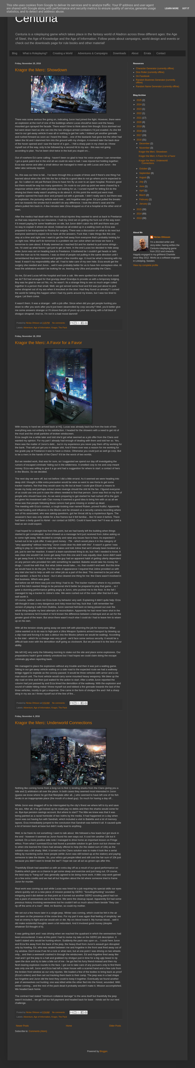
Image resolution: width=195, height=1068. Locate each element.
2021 (139, 117)
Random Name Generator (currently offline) (157, 86)
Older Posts (115, 1025)
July (141, 181)
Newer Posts (22, 1025)
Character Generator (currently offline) (155, 68)
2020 (139, 122)
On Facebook (142, 76)
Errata (147, 53)
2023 (139, 109)
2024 (139, 104)
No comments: (59, 323)
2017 (139, 135)
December (144, 143)
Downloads (119, 53)
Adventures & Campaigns (93, 53)
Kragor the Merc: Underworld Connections (53, 722)
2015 (139, 209)
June (142, 186)
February (144, 199)
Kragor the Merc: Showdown (41, 70)
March (142, 195)
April (141, 190)
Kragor (54, 327)
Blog (14, 53)
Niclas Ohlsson (162, 237)
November (144, 148)
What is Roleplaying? (35, 53)
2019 (139, 126)
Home (69, 1025)
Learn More (172, 8)
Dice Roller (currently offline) (150, 72)
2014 (139, 213)
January (143, 203)
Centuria (36, 18)
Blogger (103, 1051)
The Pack (62, 327)
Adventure (28, 327)
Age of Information (42, 327)
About (134, 53)
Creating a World (63, 53)
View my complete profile (145, 265)
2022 (139, 113)
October (143, 168)
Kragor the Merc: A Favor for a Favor (48, 342)
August (143, 177)
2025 (139, 100)
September (145, 173)
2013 (139, 218)
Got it (185, 8)
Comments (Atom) (38, 1031)
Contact (160, 53)
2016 (139, 139)
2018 (139, 131)
